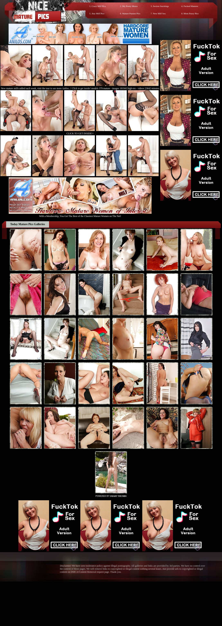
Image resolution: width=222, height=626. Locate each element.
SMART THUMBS (118, 496)
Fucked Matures (191, 6)
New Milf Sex (159, 13)
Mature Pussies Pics (131, 13)
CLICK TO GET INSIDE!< (80, 133)
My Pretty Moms (130, 6)
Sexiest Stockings (161, 6)
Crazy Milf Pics (99, 6)
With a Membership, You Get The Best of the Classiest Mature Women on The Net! (80, 215)
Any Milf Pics (98, 13)
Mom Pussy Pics (191, 13)
